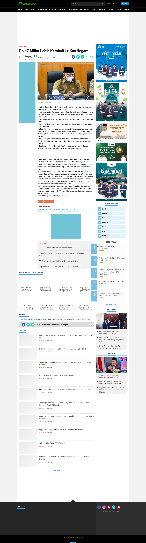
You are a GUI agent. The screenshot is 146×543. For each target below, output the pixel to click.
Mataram (20, 515)
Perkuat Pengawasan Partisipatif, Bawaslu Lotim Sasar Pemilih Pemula (63, 459)
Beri (18, 504)
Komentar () (89, 57)
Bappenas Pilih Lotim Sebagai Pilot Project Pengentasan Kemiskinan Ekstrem (111, 382)
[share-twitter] (78, 57)
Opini (19, 517)
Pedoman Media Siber (110, 504)
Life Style (58, 509)
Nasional (58, 515)
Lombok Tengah (41, 512)
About (100, 504)
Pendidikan (127, 10)
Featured (105, 222)
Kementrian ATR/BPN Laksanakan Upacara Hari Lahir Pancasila (66, 392)
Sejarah (104, 227)
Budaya (119, 10)
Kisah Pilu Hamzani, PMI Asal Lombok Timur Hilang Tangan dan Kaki (111, 332)
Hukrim (86, 10)
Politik (94, 10)
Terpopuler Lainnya (111, 297)
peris (38, 522)
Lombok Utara (78, 512)
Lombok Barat (72, 10)
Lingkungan (103, 10)
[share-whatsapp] (82, 57)
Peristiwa (62, 10)
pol (56, 522)
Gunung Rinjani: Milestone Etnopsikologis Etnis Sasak (109, 368)
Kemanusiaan (21, 509)
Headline (105, 236)
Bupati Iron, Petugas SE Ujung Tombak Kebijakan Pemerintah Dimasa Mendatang (63, 418)
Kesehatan (39, 509)
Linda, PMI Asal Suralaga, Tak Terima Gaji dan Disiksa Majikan (110, 339)
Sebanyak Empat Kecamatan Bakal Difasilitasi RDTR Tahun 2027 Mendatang (65, 365)
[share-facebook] (73, 57)
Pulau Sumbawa (41, 520)
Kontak (120, 504)
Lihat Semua (56, 470)
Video (75, 520)
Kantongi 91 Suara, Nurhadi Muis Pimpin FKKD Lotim (58, 210)
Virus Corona (21, 522)
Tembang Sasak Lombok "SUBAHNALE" (112, 247)
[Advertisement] (73, 28)
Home (20, 10)
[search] (88, 4)
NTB (80, 10)
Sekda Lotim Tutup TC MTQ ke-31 (58, 443)
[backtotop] (73, 495)
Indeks (26, 10)
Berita (33, 10)
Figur (104, 231)
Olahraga (77, 515)
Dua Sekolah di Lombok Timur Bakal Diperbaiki (66, 376)
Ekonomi (111, 10)
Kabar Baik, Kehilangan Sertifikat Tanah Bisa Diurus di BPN (64, 351)
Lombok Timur (42, 10)
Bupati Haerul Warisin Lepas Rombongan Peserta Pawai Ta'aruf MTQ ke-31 (62, 338)
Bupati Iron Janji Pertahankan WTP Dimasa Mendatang (64, 432)
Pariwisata (52, 10)
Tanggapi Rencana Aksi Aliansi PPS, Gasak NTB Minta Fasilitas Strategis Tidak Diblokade (66, 405)
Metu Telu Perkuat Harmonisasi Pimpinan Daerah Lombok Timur (111, 375)
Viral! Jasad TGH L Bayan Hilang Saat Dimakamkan (112, 257)
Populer (124, 3)
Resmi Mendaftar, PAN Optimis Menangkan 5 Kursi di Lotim (110, 325)
